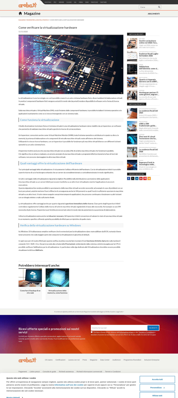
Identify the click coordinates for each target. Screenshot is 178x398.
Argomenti (154, 13)
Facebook (128, 177)
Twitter (132, 177)
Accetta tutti (157, 375)
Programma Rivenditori (132, 360)
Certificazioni (60, 360)
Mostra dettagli (13, 393)
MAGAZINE (22, 20)
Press (84, 360)
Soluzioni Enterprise (151, 360)
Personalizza (157, 383)
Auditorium (116, 360)
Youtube (141, 177)
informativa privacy (127, 332)
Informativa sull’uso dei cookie (68, 380)
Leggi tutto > (120, 312)
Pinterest (145, 177)
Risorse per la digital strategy (38, 20)
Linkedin (136, 177)
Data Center (104, 360)
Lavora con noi (73, 360)
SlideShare (149, 177)
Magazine (93, 360)
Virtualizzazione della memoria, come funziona (57, 292)
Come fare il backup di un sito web (30, 292)
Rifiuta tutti (157, 391)
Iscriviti (153, 328)
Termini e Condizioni (146, 332)
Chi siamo (48, 360)
